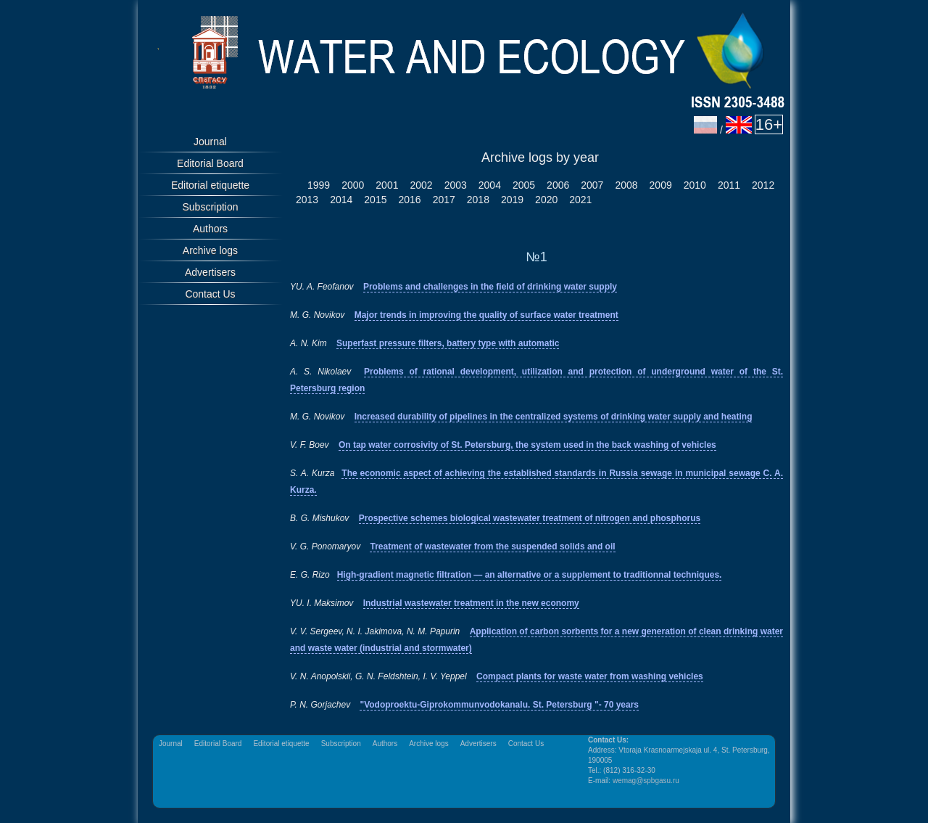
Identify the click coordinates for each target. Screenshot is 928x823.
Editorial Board (210, 163)
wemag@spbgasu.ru (646, 781)
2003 (455, 185)
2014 (341, 199)
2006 (558, 185)
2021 (580, 199)
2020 (546, 199)
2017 (444, 199)
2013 (307, 199)
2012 (763, 185)
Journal (210, 141)
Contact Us (210, 294)
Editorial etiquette (210, 185)
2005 (524, 185)
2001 (387, 185)
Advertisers (210, 272)
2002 (421, 185)
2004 (489, 185)
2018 (478, 199)
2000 (352, 185)
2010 (695, 185)
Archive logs (210, 250)
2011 (729, 185)
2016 (409, 199)
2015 (375, 199)
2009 (661, 185)
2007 (592, 185)
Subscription (210, 207)
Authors (210, 228)
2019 (512, 199)
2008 (626, 185)
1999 (318, 185)
